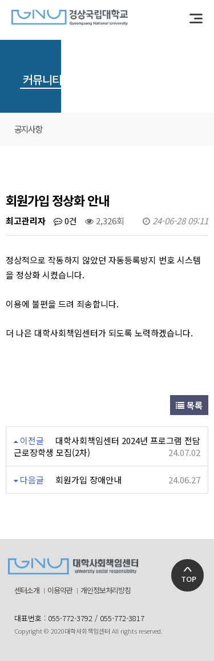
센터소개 (26, 590)
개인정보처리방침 (105, 590)
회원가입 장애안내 (88, 480)
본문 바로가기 (0, 0)
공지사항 (28, 129)
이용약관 (59, 590)
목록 (189, 405)
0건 (65, 221)
